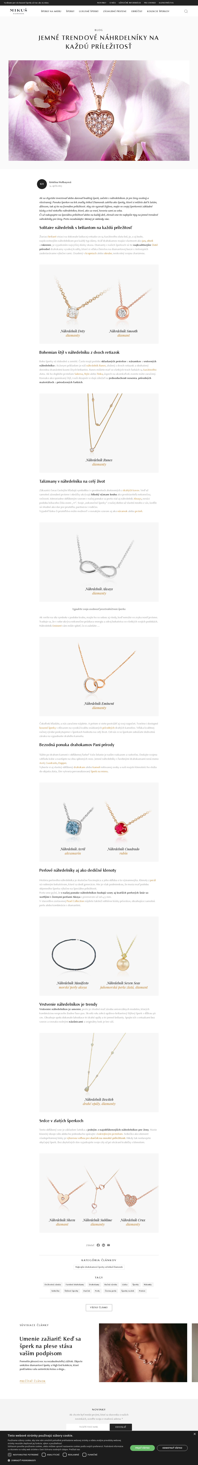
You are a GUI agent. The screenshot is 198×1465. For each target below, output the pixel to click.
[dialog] (99, 1448)
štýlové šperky (71, 1291)
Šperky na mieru (51, 11)
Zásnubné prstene (115, 11)
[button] (66, 1460)
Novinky (101, 3)
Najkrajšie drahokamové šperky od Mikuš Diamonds (99, 1267)
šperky (136, 1285)
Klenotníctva (166, 3)
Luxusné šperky (89, 11)
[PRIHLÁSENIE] (187, 3)
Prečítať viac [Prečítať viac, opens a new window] (74, 1449)
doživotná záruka (53, 1285)
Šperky (70, 11)
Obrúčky (136, 11)
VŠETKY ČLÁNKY (99, 1308)
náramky (148, 1285)
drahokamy (94, 1285)
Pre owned (150, 3)
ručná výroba (111, 1285)
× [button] (194, 1434)
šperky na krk (127, 1291)
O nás (113, 3)
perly (97, 1291)
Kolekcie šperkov (158, 11)
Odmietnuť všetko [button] (172, 1448)
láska (124, 1285)
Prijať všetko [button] (142, 1448)
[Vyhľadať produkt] (186, 11)
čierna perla (110, 1291)
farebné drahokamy (75, 1285)
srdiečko (56, 1291)
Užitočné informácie (130, 3)
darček (87, 1291)
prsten (142, 1291)
